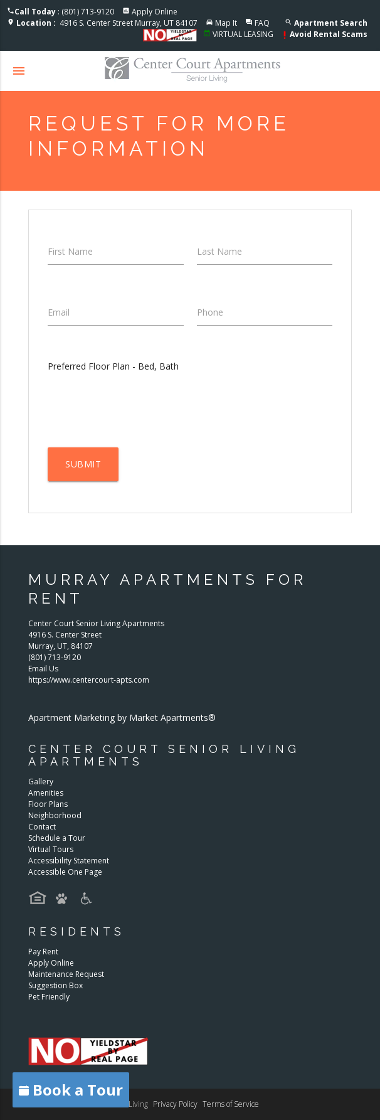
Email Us (43, 668)
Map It (226, 23)
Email (59, 312)
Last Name (219, 251)
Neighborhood (55, 815)
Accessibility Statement (68, 860)
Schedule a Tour (56, 838)
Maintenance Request (66, 974)
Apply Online (154, 11)
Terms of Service (231, 1104)
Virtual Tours (50, 849)
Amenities (45, 792)
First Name (70, 251)
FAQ (262, 23)
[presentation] (143, 409)
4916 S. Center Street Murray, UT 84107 (107, 23)
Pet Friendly (49, 996)
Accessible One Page (65, 872)
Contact (42, 826)
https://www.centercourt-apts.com (88, 680)
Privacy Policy (175, 1104)
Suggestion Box (55, 985)
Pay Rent (43, 951)
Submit (83, 464)
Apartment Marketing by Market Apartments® (122, 717)
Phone (210, 312)
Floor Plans (48, 804)
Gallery (40, 781)
